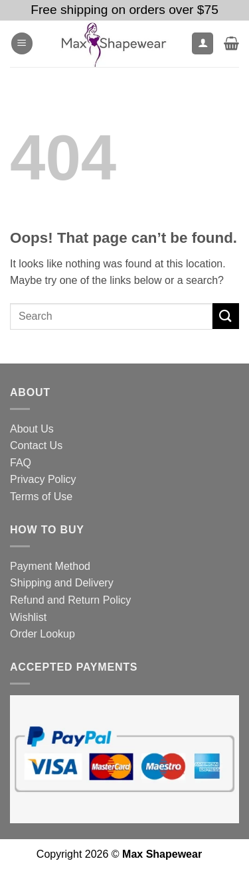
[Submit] (225, 316)
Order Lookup (42, 633)
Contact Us (36, 445)
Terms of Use (41, 496)
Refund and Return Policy (70, 600)
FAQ (20, 462)
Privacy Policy (43, 479)
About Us (32, 429)
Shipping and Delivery (62, 582)
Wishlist (28, 617)
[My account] (202, 43)
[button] (22, 43)
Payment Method (50, 566)
